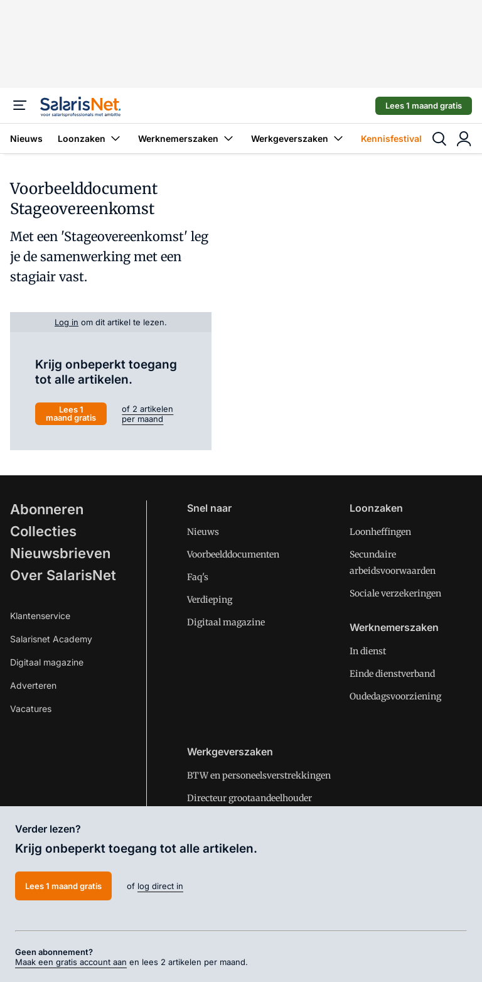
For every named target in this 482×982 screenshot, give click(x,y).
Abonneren (46, 509)
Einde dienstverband (392, 673)
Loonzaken (90, 138)
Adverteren (33, 685)
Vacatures (30, 708)
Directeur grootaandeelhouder (249, 798)
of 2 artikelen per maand (147, 414)
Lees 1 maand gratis (423, 105)
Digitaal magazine (46, 662)
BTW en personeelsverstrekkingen (259, 775)
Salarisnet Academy (51, 639)
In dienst (368, 651)
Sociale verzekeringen (395, 593)
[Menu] (20, 105)
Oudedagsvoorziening (395, 696)
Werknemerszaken (187, 138)
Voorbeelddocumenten (233, 554)
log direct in (160, 886)
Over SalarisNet (63, 575)
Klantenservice (40, 615)
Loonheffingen (380, 531)
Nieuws (26, 138)
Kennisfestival (391, 138)
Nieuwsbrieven (60, 553)
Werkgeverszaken (298, 138)
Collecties (43, 531)
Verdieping (209, 599)
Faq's (197, 577)
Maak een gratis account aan (71, 962)
